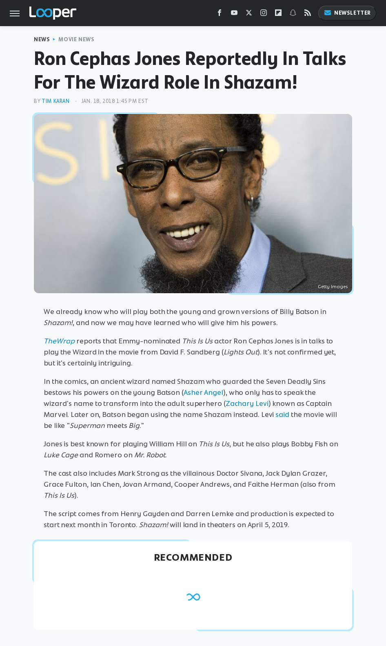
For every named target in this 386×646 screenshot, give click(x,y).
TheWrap (59, 341)
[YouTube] (234, 14)
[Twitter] (249, 14)
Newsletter (347, 12)
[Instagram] (264, 14)
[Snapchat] (293, 14)
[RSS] (308, 14)
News (42, 39)
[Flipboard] (278, 14)
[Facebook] (219, 14)
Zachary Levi (247, 403)
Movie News (76, 39)
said (282, 414)
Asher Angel (203, 392)
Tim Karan (55, 101)
